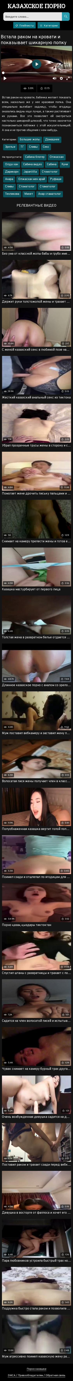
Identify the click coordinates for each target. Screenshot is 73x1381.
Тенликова (12, 194)
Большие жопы (30, 140)
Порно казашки (36, 1369)
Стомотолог (50, 172)
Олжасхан (57, 157)
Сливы (33, 147)
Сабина (51, 164)
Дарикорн (11, 172)
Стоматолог (27, 187)
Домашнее (52, 140)
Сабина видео (32, 164)
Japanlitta (30, 172)
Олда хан (11, 164)
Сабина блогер (35, 157)
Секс (46, 147)
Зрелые (10, 147)
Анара (9, 179)
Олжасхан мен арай (31, 179)
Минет (28, 194)
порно (36, 6)
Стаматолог (47, 187)
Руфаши (55, 179)
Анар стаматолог (49, 194)
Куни (65, 164)
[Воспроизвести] (5, 78)
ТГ (22, 147)
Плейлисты (24, 25)
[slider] (28, 73)
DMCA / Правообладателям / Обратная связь (36, 1375)
